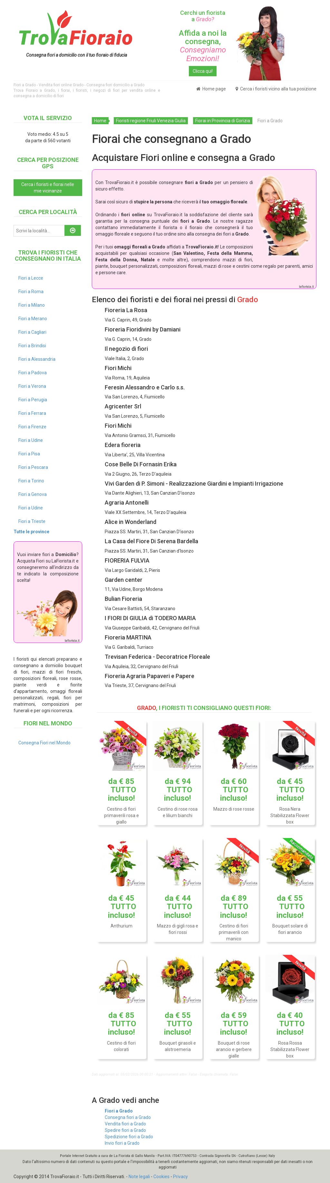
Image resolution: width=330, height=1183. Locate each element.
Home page (211, 88)
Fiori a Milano (31, 305)
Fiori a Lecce (30, 278)
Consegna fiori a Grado (128, 1117)
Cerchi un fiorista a (202, 16)
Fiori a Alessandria (36, 359)
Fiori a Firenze (32, 426)
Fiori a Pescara (33, 467)
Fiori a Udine (30, 440)
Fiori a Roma (31, 291)
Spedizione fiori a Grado (129, 1136)
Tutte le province (31, 531)
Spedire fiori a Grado (125, 1130)
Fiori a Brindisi (32, 345)
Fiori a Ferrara (32, 413)
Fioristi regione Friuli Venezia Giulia (151, 120)
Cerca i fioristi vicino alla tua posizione (276, 88)
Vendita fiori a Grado (125, 1123)
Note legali (139, 1176)
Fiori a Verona (32, 386)
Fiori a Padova (32, 372)
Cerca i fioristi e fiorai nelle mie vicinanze (47, 187)
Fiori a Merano (32, 318)
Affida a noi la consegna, (203, 46)
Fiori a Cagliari (32, 332)
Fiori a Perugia (32, 399)
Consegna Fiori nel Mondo (44, 742)
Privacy (180, 1176)
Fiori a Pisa (29, 453)
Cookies (161, 1176)
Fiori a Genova (32, 494)
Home (100, 120)
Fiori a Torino (31, 480)
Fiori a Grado (119, 1110)
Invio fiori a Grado (122, 1143)
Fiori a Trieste (31, 521)
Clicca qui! (203, 71)
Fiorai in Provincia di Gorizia (222, 120)
